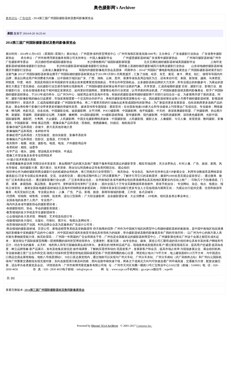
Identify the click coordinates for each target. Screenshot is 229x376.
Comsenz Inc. (144, 325)
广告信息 (25, 18)
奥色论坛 (11, 18)
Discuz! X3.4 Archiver (104, 325)
